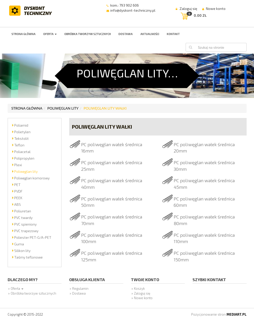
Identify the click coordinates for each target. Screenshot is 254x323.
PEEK (18, 198)
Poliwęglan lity (62, 108)
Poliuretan (22, 211)
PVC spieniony (25, 224)
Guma (19, 244)
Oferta (50, 34)
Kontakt (173, 34)
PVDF (18, 191)
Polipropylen (24, 158)
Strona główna (23, 34)
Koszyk (139, 288)
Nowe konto (216, 8)
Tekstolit (21, 138)
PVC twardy (23, 217)
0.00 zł (200, 15)
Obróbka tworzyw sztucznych (87, 34)
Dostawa (125, 34)
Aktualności (149, 34)
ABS (17, 204)
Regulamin (80, 288)
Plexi (18, 165)
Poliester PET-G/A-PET (32, 237)
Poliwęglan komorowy (32, 178)
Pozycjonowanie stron (219, 314)
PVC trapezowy (26, 231)
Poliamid (21, 125)
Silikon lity (22, 250)
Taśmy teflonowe (28, 257)
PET (17, 184)
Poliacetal (22, 151)
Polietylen (22, 132)
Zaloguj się (188, 8)
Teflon (19, 145)
